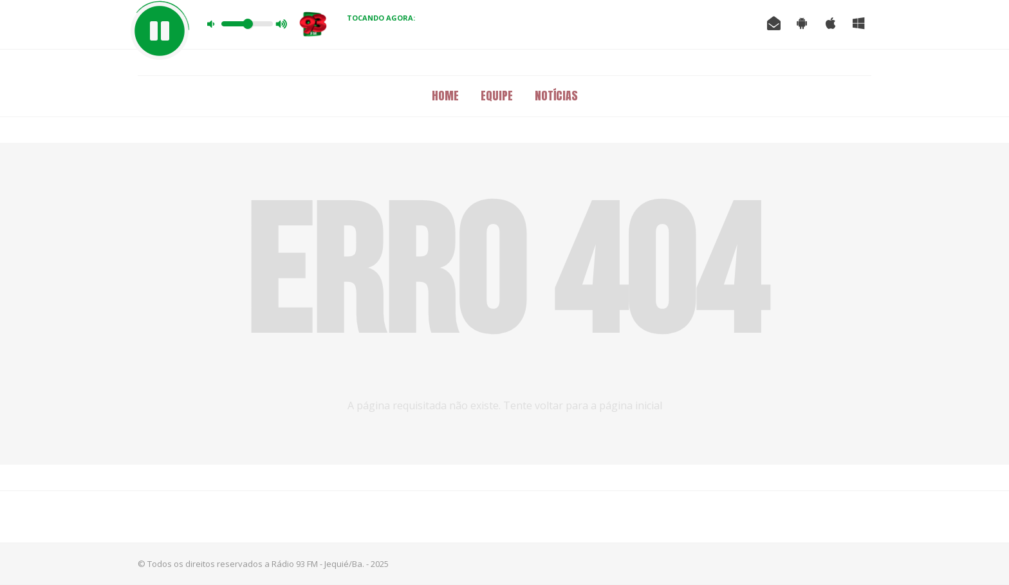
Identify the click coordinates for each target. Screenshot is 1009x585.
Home (445, 95)
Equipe (497, 95)
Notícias (556, 95)
